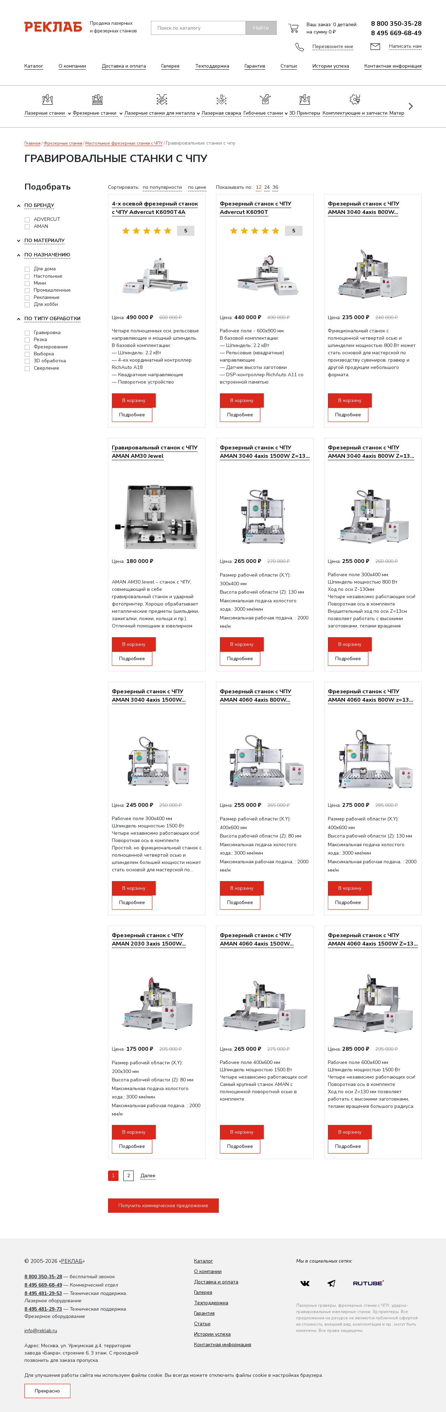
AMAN (41, 226)
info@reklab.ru (40, 1330)
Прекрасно (47, 1391)
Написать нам (405, 46)
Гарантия (255, 66)
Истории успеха (331, 66)
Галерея (170, 66)
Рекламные (47, 297)
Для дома (45, 268)
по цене (197, 187)
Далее (147, 1175)
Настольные (48, 276)
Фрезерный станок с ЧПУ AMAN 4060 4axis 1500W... (257, 939)
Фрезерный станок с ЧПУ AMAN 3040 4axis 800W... (363, 208)
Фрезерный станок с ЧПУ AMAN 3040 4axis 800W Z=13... (371, 451)
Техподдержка (212, 66)
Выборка (44, 353)
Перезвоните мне (333, 46)
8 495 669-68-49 (396, 33)
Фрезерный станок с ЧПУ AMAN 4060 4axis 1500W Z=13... (373, 939)
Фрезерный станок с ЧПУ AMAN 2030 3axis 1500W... (149, 939)
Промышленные (52, 290)
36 (275, 187)
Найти (261, 27)
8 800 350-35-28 (396, 24)
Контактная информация (393, 66)
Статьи (288, 66)
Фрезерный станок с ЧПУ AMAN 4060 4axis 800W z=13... (370, 695)
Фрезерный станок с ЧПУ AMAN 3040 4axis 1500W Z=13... (265, 451)
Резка (40, 339)
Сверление (46, 368)
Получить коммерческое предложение (163, 1205)
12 (258, 187)
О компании (72, 66)
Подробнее (132, 414)
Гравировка (47, 332)
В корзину (133, 400)
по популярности (162, 187)
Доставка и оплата (124, 66)
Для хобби (46, 304)
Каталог (33, 66)
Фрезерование (51, 347)
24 (267, 187)
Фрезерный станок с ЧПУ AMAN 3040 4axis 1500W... (149, 695)
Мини (40, 283)
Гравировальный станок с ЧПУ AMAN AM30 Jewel (155, 451)
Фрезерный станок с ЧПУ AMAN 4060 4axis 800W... (255, 695)
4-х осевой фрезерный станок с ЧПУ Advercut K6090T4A (155, 208)
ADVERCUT (47, 219)
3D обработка (50, 360)
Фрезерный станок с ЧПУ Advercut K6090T (255, 208)
